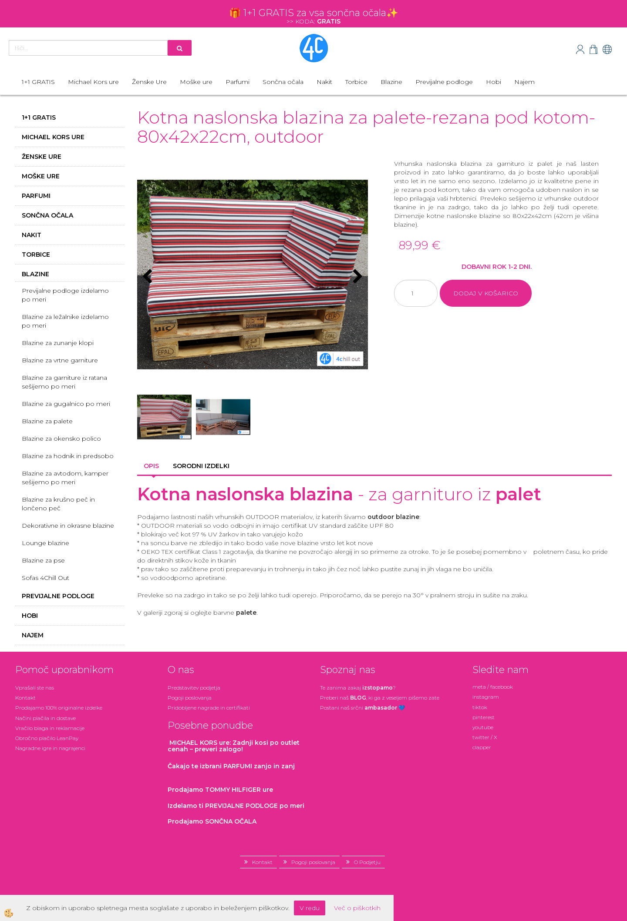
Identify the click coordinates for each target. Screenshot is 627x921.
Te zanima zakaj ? (358, 687)
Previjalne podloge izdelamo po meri (65, 295)
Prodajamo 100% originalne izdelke (58, 707)
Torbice (356, 82)
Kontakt (25, 697)
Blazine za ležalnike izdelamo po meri (65, 321)
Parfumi (237, 82)
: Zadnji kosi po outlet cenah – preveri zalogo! (234, 746)
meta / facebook (492, 686)
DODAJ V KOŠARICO (485, 293)
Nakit (324, 82)
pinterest (483, 717)
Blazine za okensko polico (61, 438)
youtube (482, 727)
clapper (481, 747)
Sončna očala (283, 82)
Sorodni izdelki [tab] (201, 466)
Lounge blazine (45, 543)
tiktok (479, 707)
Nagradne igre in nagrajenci (50, 748)
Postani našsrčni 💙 (362, 707)
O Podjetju (367, 862)
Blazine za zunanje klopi (58, 343)
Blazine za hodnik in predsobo (68, 456)
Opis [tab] (151, 466)
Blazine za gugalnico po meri (66, 404)
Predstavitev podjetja (194, 687)
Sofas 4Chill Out (45, 578)
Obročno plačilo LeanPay (46, 738)
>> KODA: (313, 21)
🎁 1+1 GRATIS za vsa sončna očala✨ (313, 13)
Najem (524, 82)
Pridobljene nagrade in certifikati (209, 707)
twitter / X (484, 737)
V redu (310, 908)
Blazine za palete (47, 421)
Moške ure (196, 82)
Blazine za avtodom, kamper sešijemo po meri (65, 477)
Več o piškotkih (357, 908)
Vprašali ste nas (34, 687)
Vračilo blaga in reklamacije (49, 728)
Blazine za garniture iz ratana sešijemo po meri (64, 382)
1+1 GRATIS (38, 82)
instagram (485, 696)
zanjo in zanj (231, 766)
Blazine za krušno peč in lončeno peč (58, 504)
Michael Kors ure (93, 82)
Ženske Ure (149, 82)
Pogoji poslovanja (190, 697)
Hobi (493, 82)
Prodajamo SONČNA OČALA (213, 821)
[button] (357, 277)
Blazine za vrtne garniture (60, 360)
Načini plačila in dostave (45, 718)
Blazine (391, 82)
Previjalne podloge (444, 82)
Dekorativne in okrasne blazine (68, 525)
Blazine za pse (43, 560)
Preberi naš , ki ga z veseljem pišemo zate (379, 697)
